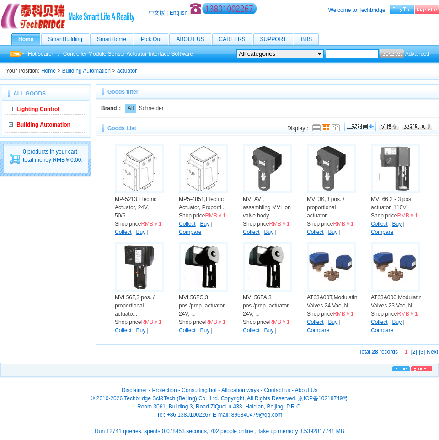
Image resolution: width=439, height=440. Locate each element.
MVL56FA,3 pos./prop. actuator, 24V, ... (266, 305)
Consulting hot (199, 390)
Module (97, 54)
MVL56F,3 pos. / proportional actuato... (135, 305)
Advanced (417, 54)
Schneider (151, 108)
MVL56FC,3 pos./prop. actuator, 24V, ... (202, 305)
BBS (310, 39)
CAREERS (235, 39)
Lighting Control (37, 109)
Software (182, 54)
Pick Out (154, 39)
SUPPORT (277, 39)
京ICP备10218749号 (323, 398)
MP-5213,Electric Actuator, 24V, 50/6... (135, 207)
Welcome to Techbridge (356, 10)
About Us (306, 390)
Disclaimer (134, 390)
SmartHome (115, 39)
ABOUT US (193, 39)
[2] (414, 352)
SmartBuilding (68, 39)
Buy (140, 232)
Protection (164, 390)
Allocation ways (240, 390)
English (178, 13)
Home (29, 39)
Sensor (116, 54)
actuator (127, 71)
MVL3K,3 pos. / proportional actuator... (325, 207)
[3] (422, 352)
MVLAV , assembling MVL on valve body (267, 207)
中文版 (157, 13)
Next (432, 352)
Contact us (277, 390)
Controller (75, 54)
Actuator (136, 54)
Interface (159, 54)
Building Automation (86, 71)
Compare (190, 232)
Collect (123, 232)
